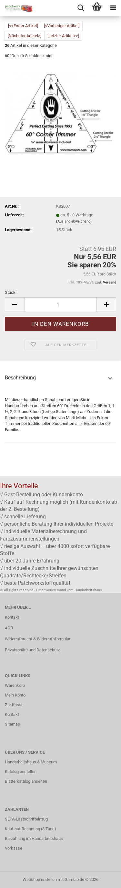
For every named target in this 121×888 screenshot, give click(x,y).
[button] (14, 304)
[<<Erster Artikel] (23, 25)
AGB (9, 627)
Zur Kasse (14, 704)
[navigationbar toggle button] (113, 8)
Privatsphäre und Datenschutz (32, 649)
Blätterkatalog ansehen (26, 781)
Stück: (10, 292)
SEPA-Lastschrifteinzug (26, 819)
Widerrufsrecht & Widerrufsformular (37, 638)
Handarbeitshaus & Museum (31, 761)
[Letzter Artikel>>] (63, 35)
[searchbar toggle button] (81, 8)
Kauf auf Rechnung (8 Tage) (30, 828)
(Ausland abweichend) (74, 221)
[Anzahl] (60, 304)
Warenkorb (15, 685)
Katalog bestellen (20, 771)
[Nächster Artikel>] (24, 35)
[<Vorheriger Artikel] (61, 25)
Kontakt (12, 617)
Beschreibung (20, 378)
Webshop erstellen (40, 879)
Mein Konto (15, 695)
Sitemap (12, 724)
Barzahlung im (18, 838)
